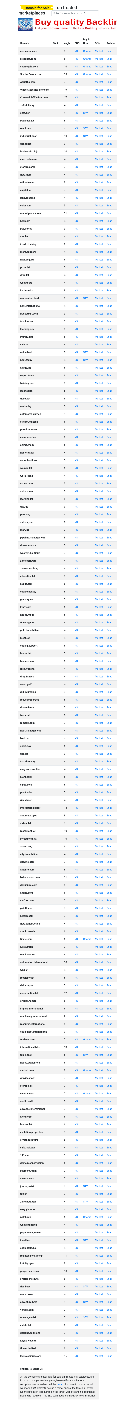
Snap (109, 51)
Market (99, 51)
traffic (60, 1384)
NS (76, 51)
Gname (87, 51)
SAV (85, 112)
